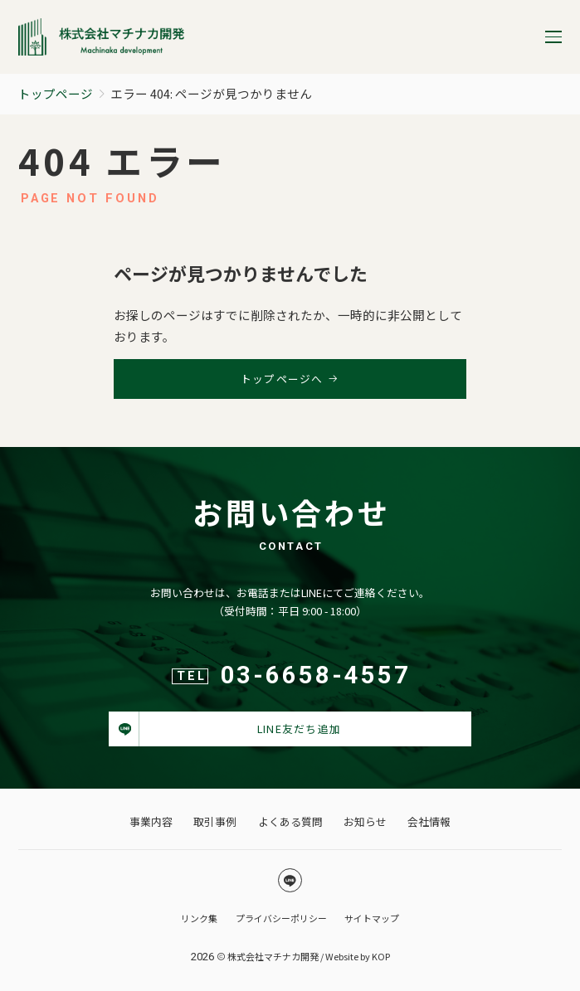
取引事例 (214, 821)
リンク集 (199, 918)
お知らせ (365, 821)
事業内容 (151, 821)
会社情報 (429, 821)
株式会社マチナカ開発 (273, 956)
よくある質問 (290, 821)
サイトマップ (371, 918)
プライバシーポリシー (281, 918)
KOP (381, 956)
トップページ (55, 93)
